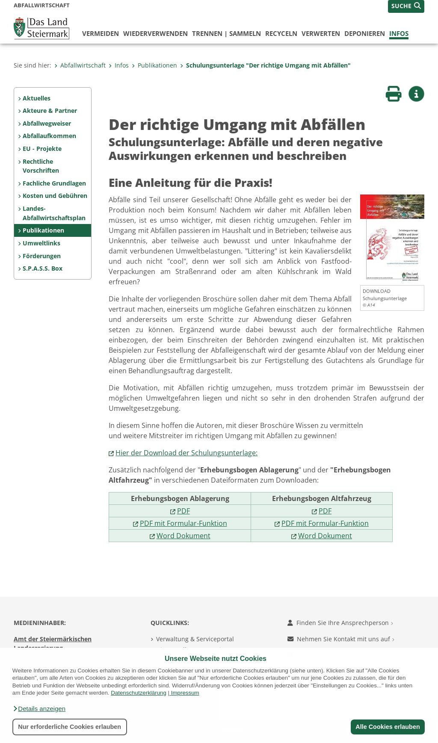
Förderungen (42, 256)
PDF (183, 511)
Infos (398, 33)
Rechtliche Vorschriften (41, 166)
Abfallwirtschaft (80, 65)
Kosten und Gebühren (55, 196)
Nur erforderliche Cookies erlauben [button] (69, 726)
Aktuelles (36, 98)
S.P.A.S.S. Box (42, 268)
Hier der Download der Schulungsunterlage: (186, 452)
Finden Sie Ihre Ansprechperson (340, 623)
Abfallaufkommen (49, 136)
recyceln (281, 33)
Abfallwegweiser (47, 123)
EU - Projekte (42, 148)
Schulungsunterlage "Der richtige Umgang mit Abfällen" (265, 65)
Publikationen (154, 65)
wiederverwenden (155, 33)
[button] (38, 708)
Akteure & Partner (50, 110)
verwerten (321, 33)
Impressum (185, 693)
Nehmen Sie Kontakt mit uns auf (340, 639)
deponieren (364, 33)
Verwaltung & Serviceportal (195, 639)
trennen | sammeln (226, 33)
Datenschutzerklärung (138, 693)
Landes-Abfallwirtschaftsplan (54, 213)
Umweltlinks (41, 243)
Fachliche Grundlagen (54, 183)
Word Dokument (183, 535)
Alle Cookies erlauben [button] (387, 726)
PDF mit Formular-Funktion (183, 523)
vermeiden (100, 33)
